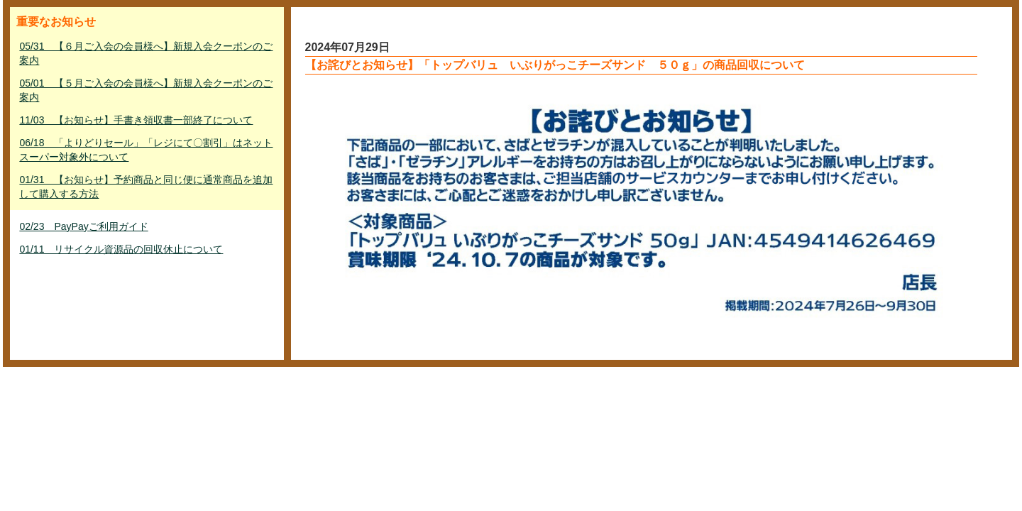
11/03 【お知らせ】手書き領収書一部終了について (136, 120)
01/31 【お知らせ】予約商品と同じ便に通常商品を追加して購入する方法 (146, 186)
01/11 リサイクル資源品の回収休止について (121, 249)
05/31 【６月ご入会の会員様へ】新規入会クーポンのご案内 (146, 53)
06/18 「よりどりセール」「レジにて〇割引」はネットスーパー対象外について (146, 150)
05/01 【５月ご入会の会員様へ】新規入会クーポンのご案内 (146, 90)
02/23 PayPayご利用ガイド (83, 226)
